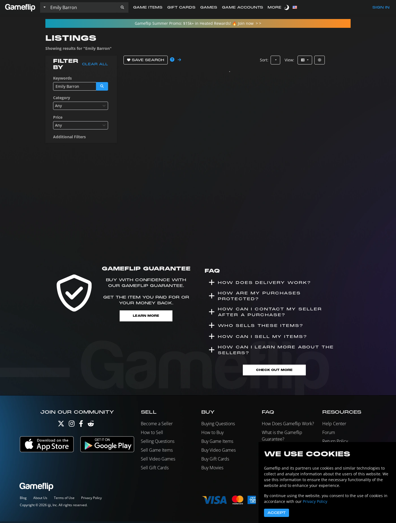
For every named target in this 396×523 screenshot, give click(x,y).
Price (57, 117)
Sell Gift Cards (155, 469)
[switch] (287, 7)
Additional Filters (69, 136)
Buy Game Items (217, 443)
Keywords (62, 78)
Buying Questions (218, 425)
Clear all (95, 64)
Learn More (146, 316)
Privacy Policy (91, 499)
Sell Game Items (157, 452)
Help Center (334, 425)
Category (61, 97)
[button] (122, 7)
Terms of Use (64, 499)
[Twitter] (61, 426)
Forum (328, 434)
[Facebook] (81, 426)
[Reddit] (90, 426)
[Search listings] (82, 7)
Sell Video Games (158, 460)
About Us (40, 499)
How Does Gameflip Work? (288, 425)
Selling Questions (157, 443)
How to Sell (152, 434)
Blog (23, 499)
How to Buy (212, 434)
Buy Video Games (218, 452)
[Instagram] (72, 426)
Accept (276, 513)
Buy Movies (212, 469)
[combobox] (80, 106)
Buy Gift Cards (215, 460)
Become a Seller (157, 425)
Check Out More (274, 371)
